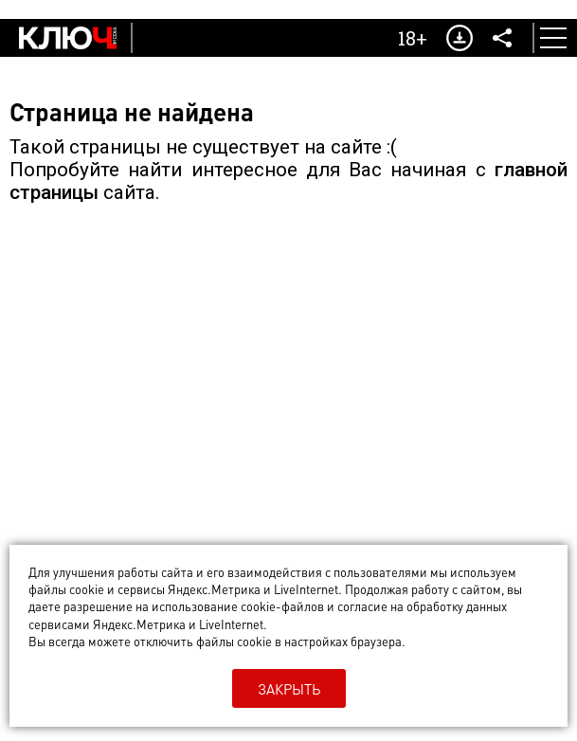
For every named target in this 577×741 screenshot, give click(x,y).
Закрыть (289, 688)
